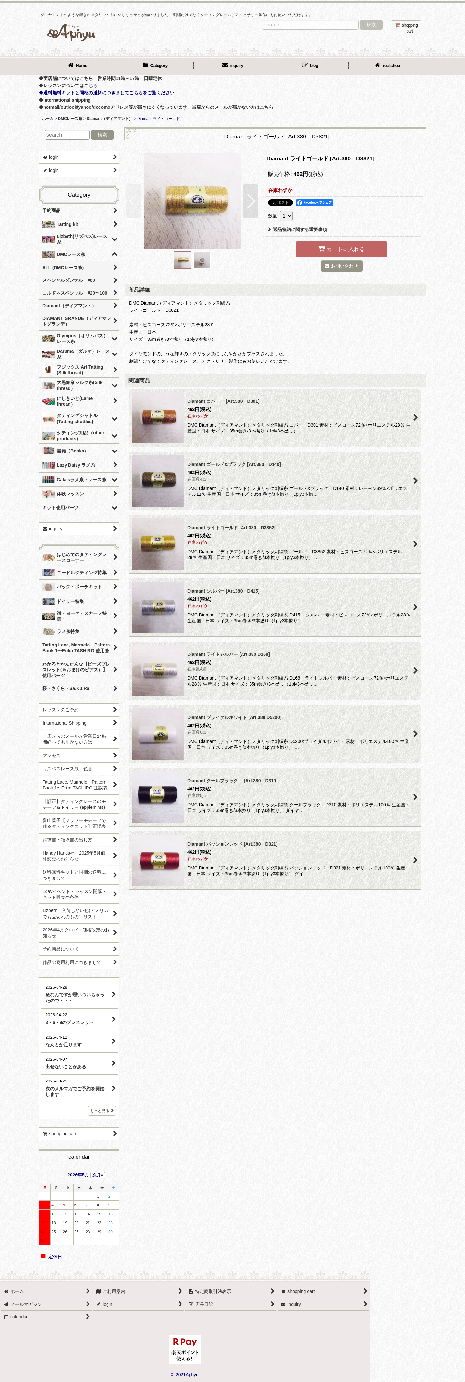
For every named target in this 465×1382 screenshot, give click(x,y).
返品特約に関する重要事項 (297, 229)
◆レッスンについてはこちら (68, 85)
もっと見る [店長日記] (102, 1110)
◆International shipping (65, 100)
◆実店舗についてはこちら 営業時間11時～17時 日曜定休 (100, 78)
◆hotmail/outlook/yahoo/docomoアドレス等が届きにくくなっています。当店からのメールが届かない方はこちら (156, 107)
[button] (133, 201)
